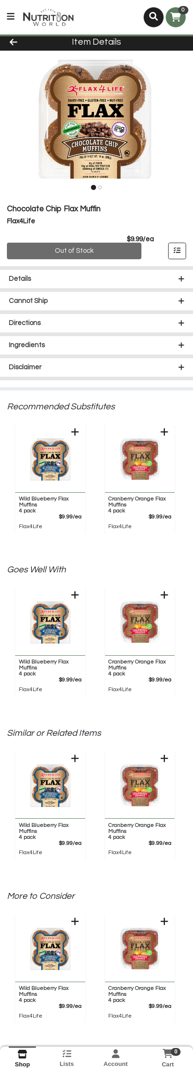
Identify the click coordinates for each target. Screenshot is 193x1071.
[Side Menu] (10, 17)
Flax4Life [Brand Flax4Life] (30, 527)
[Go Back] (29, 42)
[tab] (93, 187)
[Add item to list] (177, 252)
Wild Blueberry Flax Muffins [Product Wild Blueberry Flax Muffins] (48, 505)
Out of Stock (74, 251)
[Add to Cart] (75, 432)
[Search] (153, 17)
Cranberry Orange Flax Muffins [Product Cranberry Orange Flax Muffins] (138, 505)
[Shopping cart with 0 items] (175, 17)
